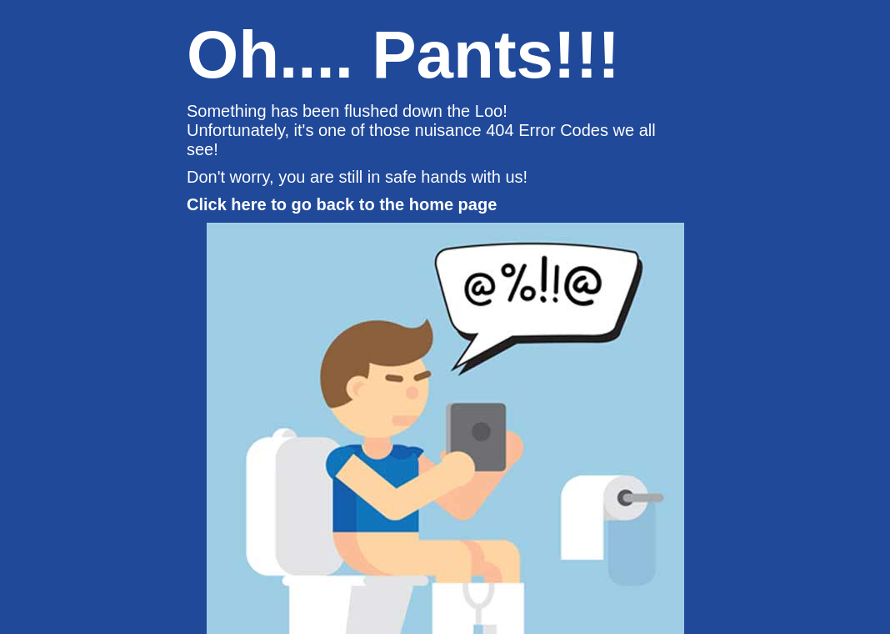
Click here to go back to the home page (342, 204)
